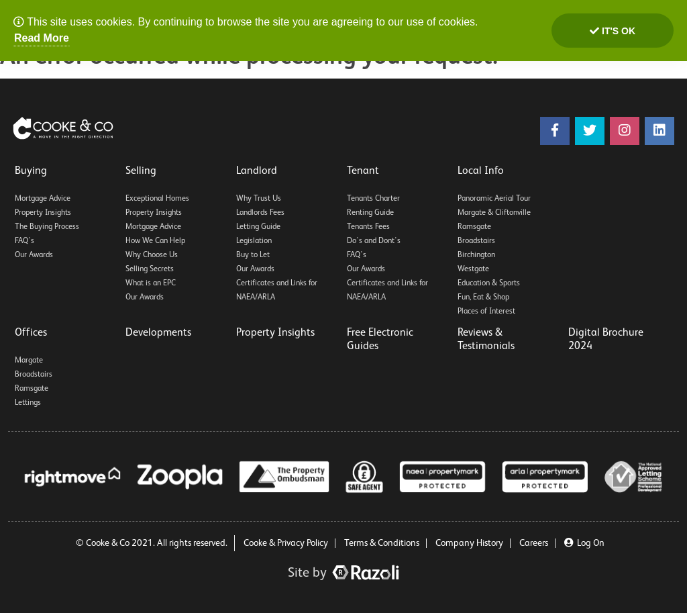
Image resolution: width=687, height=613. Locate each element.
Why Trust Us (258, 199)
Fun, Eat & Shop (483, 297)
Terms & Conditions (381, 543)
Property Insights (43, 213)
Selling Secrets (149, 269)
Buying (31, 171)
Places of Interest (486, 312)
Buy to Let (253, 255)
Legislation (254, 241)
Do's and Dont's (374, 241)
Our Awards (34, 255)
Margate (29, 361)
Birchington (476, 255)
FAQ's (24, 241)
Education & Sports (489, 283)
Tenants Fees (368, 227)
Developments (158, 333)
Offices (31, 333)
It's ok (612, 31)
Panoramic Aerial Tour (494, 199)
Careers (533, 543)
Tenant (363, 171)
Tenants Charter (373, 199)
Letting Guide (258, 227)
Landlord (256, 171)
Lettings (28, 403)
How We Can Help (155, 241)
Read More (41, 38)
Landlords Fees (260, 213)
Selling (140, 171)
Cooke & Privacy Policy (286, 543)
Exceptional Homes (157, 199)
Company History (469, 543)
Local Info (481, 171)
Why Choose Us (151, 255)
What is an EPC (150, 283)
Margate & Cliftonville (494, 213)
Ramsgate (474, 227)
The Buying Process (47, 227)
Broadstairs (476, 241)
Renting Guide (370, 213)
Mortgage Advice (42, 199)
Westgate (473, 269)
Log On (584, 543)
